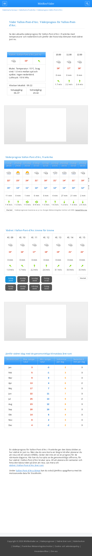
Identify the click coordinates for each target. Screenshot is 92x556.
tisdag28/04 (10, 279)
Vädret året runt (64, 541)
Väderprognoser (47, 541)
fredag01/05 (46, 279)
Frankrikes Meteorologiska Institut (37, 546)
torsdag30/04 (35, 279)
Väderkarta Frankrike (27, 10)
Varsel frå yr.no (81, 210)
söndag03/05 (23, 287)
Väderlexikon (79, 541)
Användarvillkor (41, 551)
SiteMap (16, 546)
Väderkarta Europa (9, 10)
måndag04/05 (34, 287)
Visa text (9, 210)
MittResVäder (46, 3)
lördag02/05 (10, 287)
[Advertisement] (46, 125)
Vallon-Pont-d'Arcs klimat (28, 470)
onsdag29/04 (23, 279)
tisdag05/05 (46, 287)
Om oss (54, 551)
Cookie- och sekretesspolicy (67, 546)
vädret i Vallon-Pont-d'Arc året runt (26, 465)
